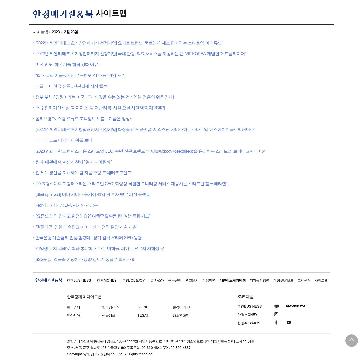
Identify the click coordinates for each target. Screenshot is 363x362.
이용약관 (209, 280)
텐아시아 (73, 315)
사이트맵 (111, 13)
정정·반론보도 (283, 280)
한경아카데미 (182, 307)
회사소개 (157, 280)
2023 (56, 32)
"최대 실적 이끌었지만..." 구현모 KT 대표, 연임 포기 (80, 75)
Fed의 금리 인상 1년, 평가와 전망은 (66, 205)
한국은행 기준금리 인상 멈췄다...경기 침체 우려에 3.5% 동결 (88, 237)
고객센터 (304, 280)
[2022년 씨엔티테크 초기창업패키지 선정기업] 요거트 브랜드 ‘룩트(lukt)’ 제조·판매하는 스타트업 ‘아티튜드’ (128, 43)
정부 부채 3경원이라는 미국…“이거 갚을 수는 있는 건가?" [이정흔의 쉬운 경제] (104, 97)
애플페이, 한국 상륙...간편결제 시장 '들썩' (71, 86)
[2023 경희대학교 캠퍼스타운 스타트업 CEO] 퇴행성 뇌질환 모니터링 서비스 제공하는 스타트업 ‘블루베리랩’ (131, 183)
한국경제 (73, 307)
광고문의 (191, 280)
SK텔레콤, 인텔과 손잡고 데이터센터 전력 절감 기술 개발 (85, 227)
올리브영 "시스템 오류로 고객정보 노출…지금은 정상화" (85, 118)
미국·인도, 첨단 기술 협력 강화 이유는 (68, 64)
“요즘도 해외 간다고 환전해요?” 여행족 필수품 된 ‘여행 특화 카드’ (92, 216)
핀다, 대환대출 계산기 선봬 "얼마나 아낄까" (73, 162)
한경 (79, 280)
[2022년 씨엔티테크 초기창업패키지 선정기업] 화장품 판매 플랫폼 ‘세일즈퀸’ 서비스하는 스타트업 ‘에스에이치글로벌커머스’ (145, 129)
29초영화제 (181, 315)
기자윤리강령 (259, 280)
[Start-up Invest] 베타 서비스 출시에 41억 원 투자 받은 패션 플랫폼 (92, 194)
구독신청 (174, 280)
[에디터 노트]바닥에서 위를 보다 (63, 140)
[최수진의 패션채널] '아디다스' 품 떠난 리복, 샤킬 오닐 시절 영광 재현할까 (100, 107)
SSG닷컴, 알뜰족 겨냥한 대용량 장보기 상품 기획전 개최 (85, 259)
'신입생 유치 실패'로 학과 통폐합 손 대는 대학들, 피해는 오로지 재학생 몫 (99, 248)
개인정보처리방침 (233, 280)
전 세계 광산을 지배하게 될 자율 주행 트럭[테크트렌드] (83, 172)
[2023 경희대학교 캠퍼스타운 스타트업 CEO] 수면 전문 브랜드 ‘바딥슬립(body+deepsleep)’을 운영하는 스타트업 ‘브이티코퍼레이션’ (150, 151)
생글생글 (108, 315)
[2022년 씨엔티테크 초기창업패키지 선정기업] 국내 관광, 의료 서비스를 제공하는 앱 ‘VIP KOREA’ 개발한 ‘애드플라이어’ (140, 53)
